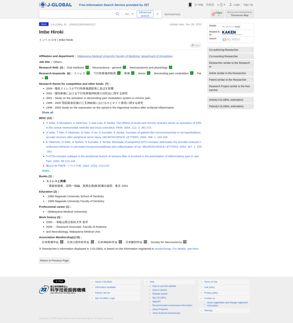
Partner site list (102, 293)
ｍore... (46, 170)
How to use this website (164, 286)
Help (200, 4)
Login (236, 4)
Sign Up (248, 4)
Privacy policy (211, 293)
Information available (105, 287)
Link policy (209, 287)
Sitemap (208, 310)
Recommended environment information (172, 305)
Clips (218, 14)
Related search (160, 293)
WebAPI (156, 301)
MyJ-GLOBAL (159, 297)
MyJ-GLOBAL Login (105, 298)
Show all (47, 112)
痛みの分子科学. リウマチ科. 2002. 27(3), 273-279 (77, 165)
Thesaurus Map (239, 14)
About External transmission (166, 313)
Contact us (209, 298)
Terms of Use (211, 282)
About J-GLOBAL (103, 282)
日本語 (210, 4)
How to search (159, 290)
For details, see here (185, 248)
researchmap (163, 248)
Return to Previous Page (54, 260)
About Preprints (160, 309)
